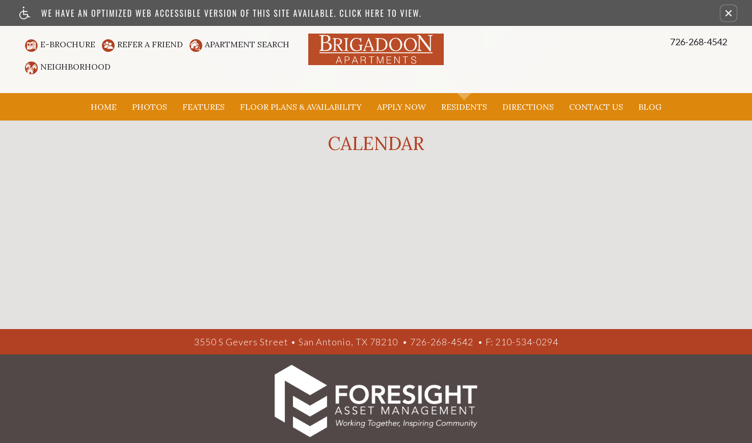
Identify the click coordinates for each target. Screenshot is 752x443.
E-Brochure (67, 44)
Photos (149, 107)
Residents (464, 107)
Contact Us (596, 107)
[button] (728, 13)
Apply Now (401, 107)
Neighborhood (75, 67)
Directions (528, 107)
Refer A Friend (150, 44)
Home (104, 107)
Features (203, 107)
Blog (649, 107)
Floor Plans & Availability (301, 107)
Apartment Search (247, 44)
